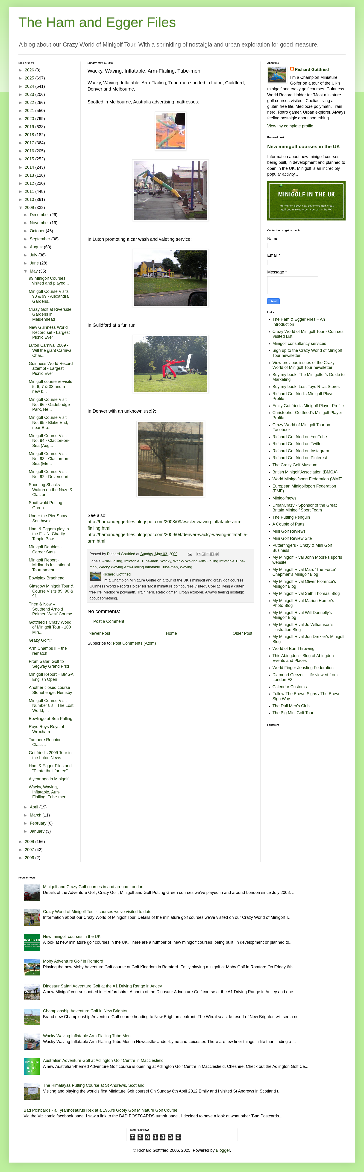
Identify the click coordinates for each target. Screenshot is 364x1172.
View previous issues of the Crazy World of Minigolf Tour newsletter (304, 365)
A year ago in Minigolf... (50, 779)
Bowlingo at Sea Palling (50, 718)
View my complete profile (290, 126)
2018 (30, 134)
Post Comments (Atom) (134, 643)
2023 (30, 94)
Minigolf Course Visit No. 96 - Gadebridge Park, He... (49, 404)
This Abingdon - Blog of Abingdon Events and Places (303, 658)
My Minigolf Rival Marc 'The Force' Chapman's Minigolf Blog (304, 572)
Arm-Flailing (112, 561)
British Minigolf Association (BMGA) (305, 472)
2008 (30, 841)
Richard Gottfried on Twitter (298, 443)
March (36, 815)
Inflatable (131, 561)
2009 (30, 207)
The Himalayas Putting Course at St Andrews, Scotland (93, 1085)
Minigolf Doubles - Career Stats (45, 549)
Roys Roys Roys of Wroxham (46, 729)
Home (171, 633)
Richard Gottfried (312, 69)
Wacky (165, 561)
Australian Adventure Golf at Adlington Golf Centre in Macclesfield (103, 1060)
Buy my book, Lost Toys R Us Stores (306, 386)
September (40, 239)
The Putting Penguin (291, 517)
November (40, 222)
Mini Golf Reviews (289, 531)
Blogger (223, 1150)
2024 (30, 86)
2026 (30, 70)
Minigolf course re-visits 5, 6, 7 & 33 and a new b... (50, 386)
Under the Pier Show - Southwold (49, 518)
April (34, 807)
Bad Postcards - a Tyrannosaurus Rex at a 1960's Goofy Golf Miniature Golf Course (100, 1110)
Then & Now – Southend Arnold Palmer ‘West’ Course (50, 609)
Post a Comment (108, 621)
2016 (30, 151)
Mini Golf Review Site (292, 538)
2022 (30, 102)
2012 (30, 183)
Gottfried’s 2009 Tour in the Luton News (50, 755)
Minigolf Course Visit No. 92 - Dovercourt (48, 474)
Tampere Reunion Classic (45, 742)
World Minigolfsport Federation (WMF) (308, 479)
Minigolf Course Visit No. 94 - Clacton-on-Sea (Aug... (49, 440)
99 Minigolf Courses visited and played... (49, 281)
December (40, 214)
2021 (30, 110)
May (34, 271)
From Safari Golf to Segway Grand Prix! (49, 664)
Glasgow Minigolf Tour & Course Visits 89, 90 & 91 (51, 591)
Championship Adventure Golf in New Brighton (86, 1011)
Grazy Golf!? (40, 640)
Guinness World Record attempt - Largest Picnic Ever (51, 368)
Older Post (242, 633)
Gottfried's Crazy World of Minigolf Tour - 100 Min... (50, 627)
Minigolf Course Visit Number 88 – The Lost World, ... (51, 705)
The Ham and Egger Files (97, 22)
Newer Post (99, 633)
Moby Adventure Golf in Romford (73, 961)
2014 (30, 167)
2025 (30, 78)
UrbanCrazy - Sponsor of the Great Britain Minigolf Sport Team (305, 508)
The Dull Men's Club (291, 706)
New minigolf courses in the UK (303, 146)
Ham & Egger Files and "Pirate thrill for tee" (50, 768)
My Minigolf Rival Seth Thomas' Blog (306, 593)
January (38, 831)
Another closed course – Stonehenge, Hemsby (51, 690)
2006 (30, 857)
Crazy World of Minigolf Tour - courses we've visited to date (97, 911)
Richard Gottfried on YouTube (300, 437)
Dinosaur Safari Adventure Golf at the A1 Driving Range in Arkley (102, 986)
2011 (30, 191)
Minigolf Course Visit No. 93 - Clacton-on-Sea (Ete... (49, 458)
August (37, 247)
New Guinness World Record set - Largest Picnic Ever (49, 332)
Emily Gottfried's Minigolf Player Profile (308, 405)
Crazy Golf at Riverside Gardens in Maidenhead (50, 314)
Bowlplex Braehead (47, 578)
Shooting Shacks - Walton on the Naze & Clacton (50, 489)
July (34, 255)
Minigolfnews (284, 498)
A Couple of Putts (289, 524)
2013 (30, 175)
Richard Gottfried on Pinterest (300, 457)
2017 (30, 143)
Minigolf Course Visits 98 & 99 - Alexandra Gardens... (49, 296)
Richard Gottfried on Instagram (301, 451)
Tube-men (149, 561)
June (35, 263)
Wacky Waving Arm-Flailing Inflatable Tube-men (138, 567)
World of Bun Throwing (293, 648)
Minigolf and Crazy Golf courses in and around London (93, 886)
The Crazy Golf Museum (295, 465)
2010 (30, 199)
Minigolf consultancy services (299, 343)
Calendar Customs (290, 686)
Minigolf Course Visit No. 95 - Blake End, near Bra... (48, 422)
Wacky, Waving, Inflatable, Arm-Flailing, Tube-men (47, 792)
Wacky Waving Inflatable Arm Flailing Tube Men (87, 1036)
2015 (30, 159)
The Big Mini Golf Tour (293, 713)
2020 (30, 118)
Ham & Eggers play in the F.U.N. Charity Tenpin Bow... (49, 534)
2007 (30, 849)
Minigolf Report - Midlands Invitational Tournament (49, 565)
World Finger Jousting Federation (303, 667)
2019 (30, 126)
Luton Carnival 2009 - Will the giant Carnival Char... (50, 350)
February (38, 823)
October (38, 231)
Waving (186, 567)
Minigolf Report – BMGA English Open (51, 677)
